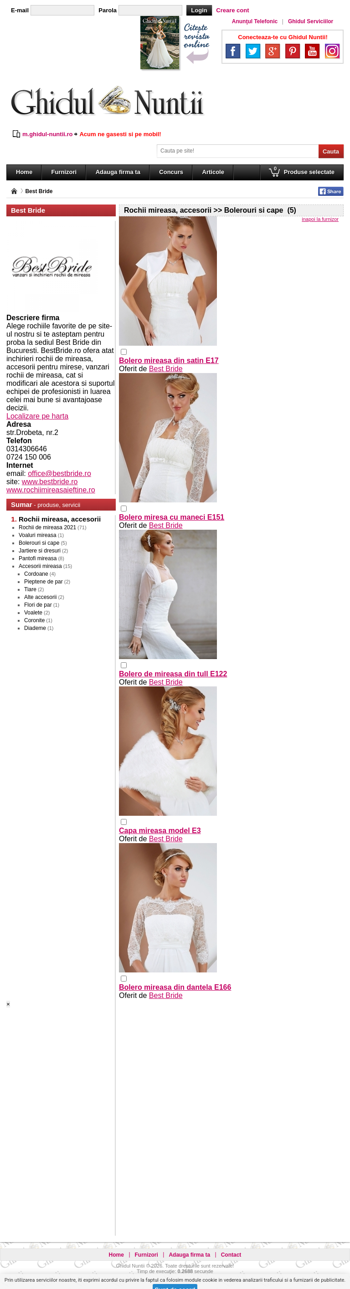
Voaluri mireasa (38, 535)
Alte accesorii (40, 597)
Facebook (233, 51)
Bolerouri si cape (39, 543)
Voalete (33, 612)
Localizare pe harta (37, 416)
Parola (107, 10)
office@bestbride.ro (59, 473)
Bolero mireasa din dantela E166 (175, 987)
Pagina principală (14, 191)
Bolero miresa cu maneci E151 (171, 517)
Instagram (332, 51)
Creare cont (232, 10)
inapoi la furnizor (320, 219)
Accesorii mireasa (40, 566)
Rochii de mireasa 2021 (47, 527)
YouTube (312, 51)
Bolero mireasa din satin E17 (169, 360)
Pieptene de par (43, 581)
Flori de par (38, 605)
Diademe (35, 628)
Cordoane (36, 574)
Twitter (253, 51)
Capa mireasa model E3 (160, 830)
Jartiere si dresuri (40, 550)
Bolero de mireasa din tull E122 (173, 674)
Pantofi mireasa (38, 558)
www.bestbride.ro (50, 482)
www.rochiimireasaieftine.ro (50, 490)
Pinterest (292, 51)
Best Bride (38, 191)
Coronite (34, 620)
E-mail (20, 10)
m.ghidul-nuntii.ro (47, 134)
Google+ (272, 51)
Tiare (30, 589)
